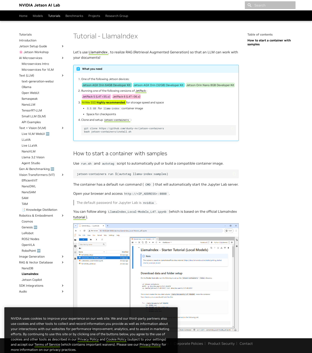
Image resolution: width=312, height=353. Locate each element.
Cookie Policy (116, 347)
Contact (246, 343)
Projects (94, 16)
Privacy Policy (88, 347)
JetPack (140, 91)
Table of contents (260, 34)
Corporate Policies (188, 343)
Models (38, 16)
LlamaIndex (98, 52)
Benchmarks (74, 16)
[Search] (270, 5)
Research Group (116, 16)
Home (23, 16)
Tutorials (54, 16)
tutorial (79, 217)
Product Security (221, 343)
